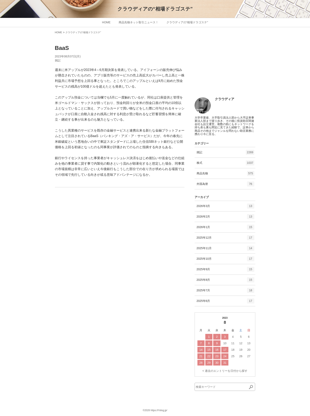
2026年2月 (225, 218)
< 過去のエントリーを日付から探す (224, 370)
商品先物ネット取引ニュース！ (138, 22)
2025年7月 (225, 292)
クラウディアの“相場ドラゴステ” (155, 9)
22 (209, 356)
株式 (225, 164)
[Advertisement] (225, 67)
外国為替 (225, 185)
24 (225, 356)
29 (209, 362)
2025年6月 (225, 302)
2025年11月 (225, 249)
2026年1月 (225, 228)
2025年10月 (225, 260)
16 (216, 349)
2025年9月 (225, 270)
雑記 (58, 60)
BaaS (62, 48)
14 (200, 349)
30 (216, 362)
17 (225, 349)
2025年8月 (225, 281)
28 (200, 362)
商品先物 (225, 175)
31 (225, 362)
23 (216, 356)
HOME (106, 22)
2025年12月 (225, 239)
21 (200, 356)
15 (209, 349)
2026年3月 (225, 207)
